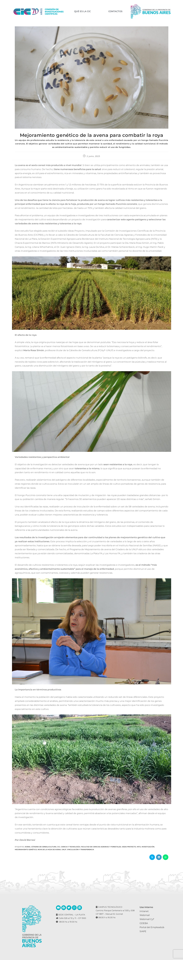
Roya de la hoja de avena (49, 849)
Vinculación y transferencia (80, 849)
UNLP (64, 849)
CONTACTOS (115, 11)
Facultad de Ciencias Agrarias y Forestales (101, 847)
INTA (139, 847)
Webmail (145, 915)
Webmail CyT (147, 919)
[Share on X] (152, 857)
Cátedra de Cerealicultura (43, 847)
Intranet (144, 911)
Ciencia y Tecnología (70, 847)
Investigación (148, 847)
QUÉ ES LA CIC (82, 11)
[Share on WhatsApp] (165, 857)
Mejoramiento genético (26, 849)
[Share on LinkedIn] (159, 857)
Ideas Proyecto (129, 847)
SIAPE (143, 931)
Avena (27, 847)
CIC (58, 847)
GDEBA (144, 923)
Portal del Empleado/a (152, 927)
